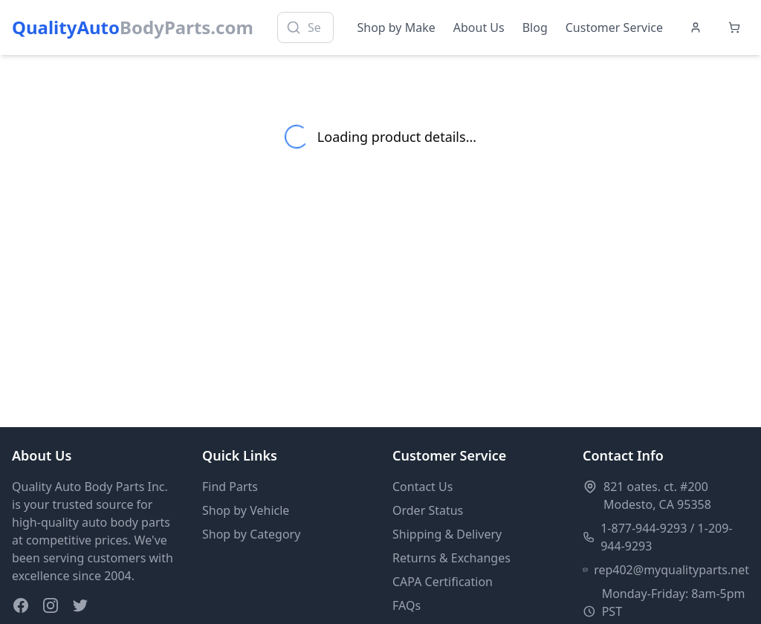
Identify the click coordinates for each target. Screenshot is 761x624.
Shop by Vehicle (245, 510)
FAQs (406, 605)
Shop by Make (396, 27)
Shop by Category (251, 534)
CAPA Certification (442, 581)
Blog (535, 27)
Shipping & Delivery (447, 534)
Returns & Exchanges (451, 558)
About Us (479, 27)
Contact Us (422, 486)
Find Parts (230, 486)
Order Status (427, 510)
